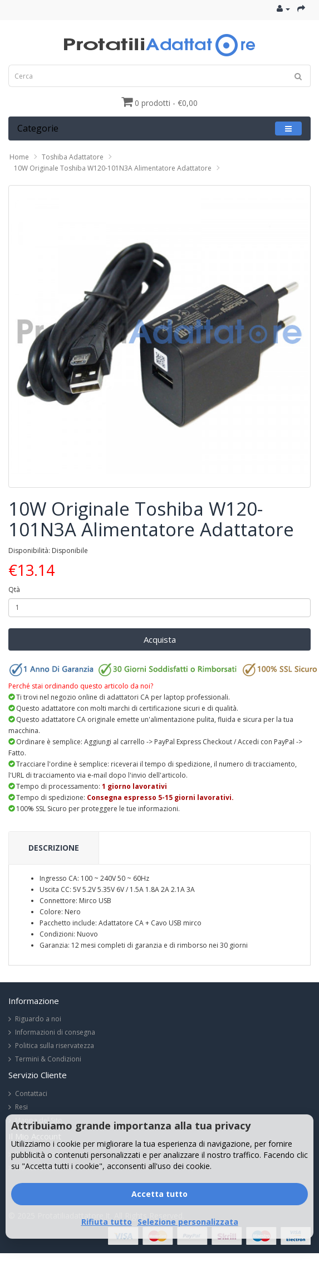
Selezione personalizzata (188, 1221)
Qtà (14, 589)
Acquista (160, 639)
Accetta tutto (159, 1194)
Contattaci (31, 1093)
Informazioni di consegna (55, 1032)
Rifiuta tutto (106, 1221)
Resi (21, 1107)
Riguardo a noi (38, 1019)
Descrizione (53, 847)
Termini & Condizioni (48, 1059)
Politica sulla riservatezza (54, 1045)
